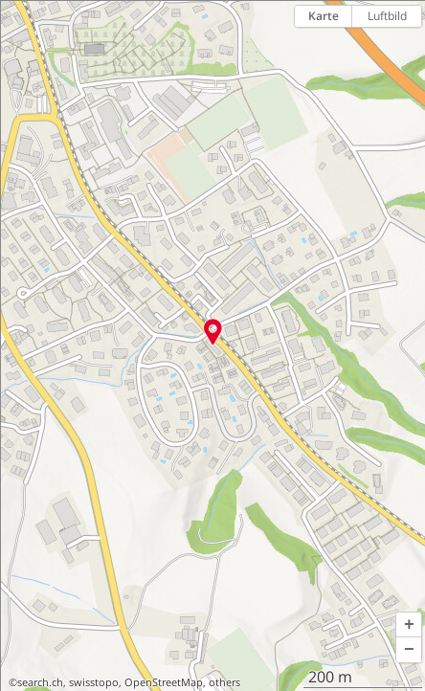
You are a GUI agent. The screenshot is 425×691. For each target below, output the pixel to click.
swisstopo (94, 682)
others (224, 682)
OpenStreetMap (163, 682)
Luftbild (387, 16)
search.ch (40, 682)
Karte (323, 16)
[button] (408, 625)
